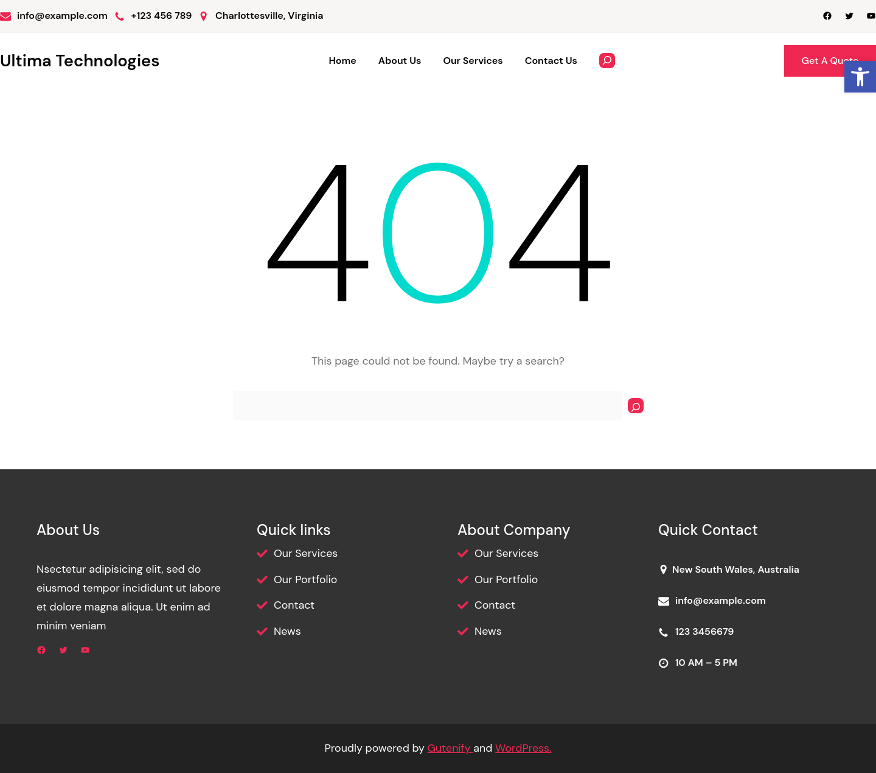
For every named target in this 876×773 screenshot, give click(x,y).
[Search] (636, 405)
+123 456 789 (161, 15)
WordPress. (523, 748)
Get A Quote (830, 60)
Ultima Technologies (79, 60)
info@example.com (62, 15)
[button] (860, 77)
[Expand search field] (607, 60)
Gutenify (451, 748)
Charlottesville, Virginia (269, 15)
